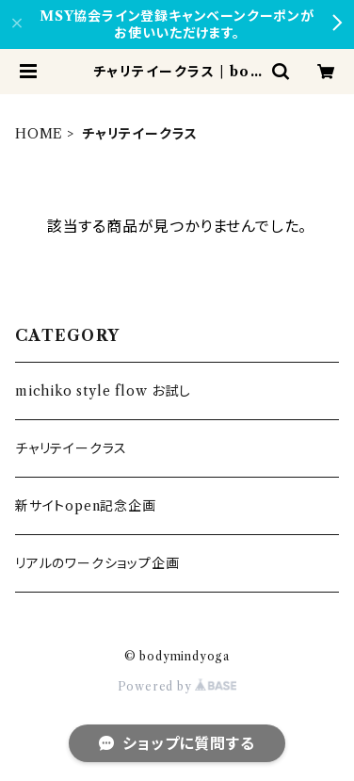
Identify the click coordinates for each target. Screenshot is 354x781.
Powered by (177, 686)
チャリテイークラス (71, 448)
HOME (39, 133)
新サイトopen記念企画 (85, 505)
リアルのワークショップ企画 (97, 563)
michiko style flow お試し (103, 390)
